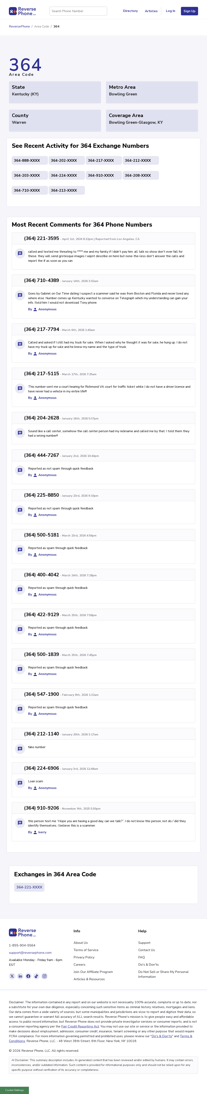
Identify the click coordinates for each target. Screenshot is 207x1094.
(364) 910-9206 (41, 808)
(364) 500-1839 (41, 654)
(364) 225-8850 (41, 495)
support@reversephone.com (30, 952)
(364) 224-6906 (41, 768)
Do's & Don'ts (148, 964)
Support (144, 943)
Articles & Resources (89, 979)
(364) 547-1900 (41, 694)
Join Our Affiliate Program (93, 972)
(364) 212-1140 (41, 734)
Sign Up (189, 11)
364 (56, 26)
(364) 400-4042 (41, 574)
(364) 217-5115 (41, 373)
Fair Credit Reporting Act (80, 1026)
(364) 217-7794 (41, 329)
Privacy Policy (84, 957)
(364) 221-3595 (41, 238)
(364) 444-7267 (41, 455)
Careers (79, 964)
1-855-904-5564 (22, 945)
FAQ (141, 957)
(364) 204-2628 (41, 418)
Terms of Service (86, 950)
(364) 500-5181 (41, 535)
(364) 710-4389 (41, 280)
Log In (170, 11)
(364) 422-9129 (41, 614)
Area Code (41, 26)
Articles (151, 11)
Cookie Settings (14, 1090)
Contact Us (146, 950)
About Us (81, 943)
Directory (132, 11)
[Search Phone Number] (102, 11)
